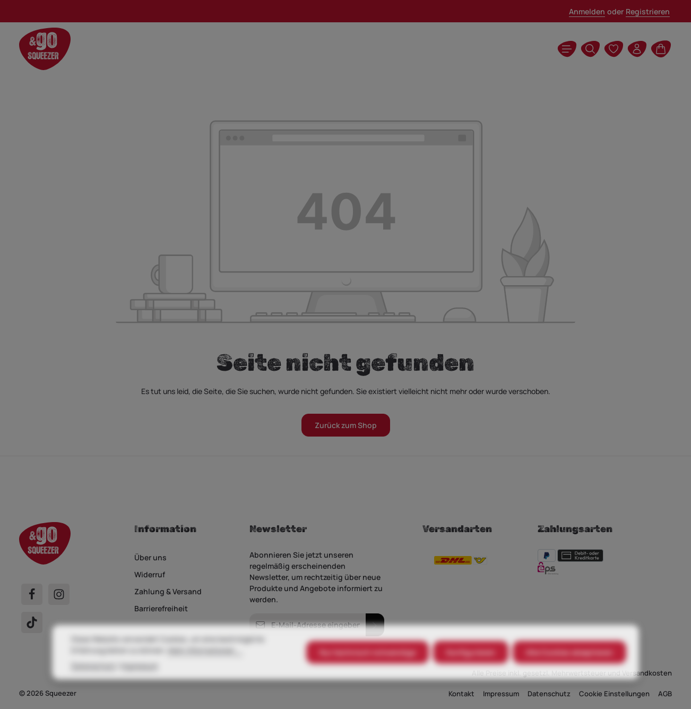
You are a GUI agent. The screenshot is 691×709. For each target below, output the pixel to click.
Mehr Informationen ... (205, 668)
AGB (665, 693)
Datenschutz (93, 683)
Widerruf (149, 574)
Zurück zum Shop (346, 425)
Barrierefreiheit (161, 608)
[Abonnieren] (375, 624)
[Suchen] (590, 48)
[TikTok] (31, 622)
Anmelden (587, 11)
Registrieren (648, 11)
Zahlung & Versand (168, 591)
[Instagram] (59, 594)
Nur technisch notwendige (367, 670)
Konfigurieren (470, 670)
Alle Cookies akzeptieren (569, 670)
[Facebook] (31, 594)
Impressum (139, 683)
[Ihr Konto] (636, 48)
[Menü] (566, 48)
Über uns (150, 557)
